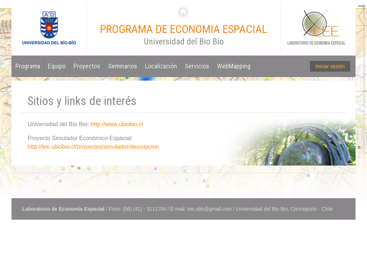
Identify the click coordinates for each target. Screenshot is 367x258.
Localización (161, 66)
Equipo (57, 66)
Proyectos (86, 66)
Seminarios (122, 66)
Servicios (197, 66)
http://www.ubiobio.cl (117, 124)
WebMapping (234, 66)
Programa (27, 66)
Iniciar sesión (330, 66)
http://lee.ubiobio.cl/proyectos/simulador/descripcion (93, 147)
